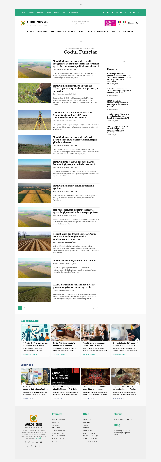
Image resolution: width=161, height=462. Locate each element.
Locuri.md (27, 367)
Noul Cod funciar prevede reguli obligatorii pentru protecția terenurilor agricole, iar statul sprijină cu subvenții (72, 65)
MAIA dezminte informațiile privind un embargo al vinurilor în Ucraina (117, 104)
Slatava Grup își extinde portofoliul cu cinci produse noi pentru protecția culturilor (117, 129)
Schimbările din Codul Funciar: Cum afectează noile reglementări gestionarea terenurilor (75, 239)
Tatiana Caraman (58, 266)
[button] (134, 23)
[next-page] (29, 310)
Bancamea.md (30, 323)
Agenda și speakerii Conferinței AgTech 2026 (121, 435)
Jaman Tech (37, 441)
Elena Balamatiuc (58, 72)
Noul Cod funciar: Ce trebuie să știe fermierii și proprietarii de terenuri (74, 165)
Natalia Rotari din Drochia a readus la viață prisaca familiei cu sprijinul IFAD (118, 116)
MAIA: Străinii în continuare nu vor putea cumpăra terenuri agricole (74, 288)
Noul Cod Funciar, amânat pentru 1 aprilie (74, 189)
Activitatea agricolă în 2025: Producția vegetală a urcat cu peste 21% (119, 91)
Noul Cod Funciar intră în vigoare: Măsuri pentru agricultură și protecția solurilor (74, 91)
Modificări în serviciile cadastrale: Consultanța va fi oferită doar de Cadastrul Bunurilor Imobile (74, 118)
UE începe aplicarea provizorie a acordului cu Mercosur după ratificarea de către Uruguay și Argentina (119, 77)
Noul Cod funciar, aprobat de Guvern (75, 263)
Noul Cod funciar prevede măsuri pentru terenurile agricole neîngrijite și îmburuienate (76, 142)
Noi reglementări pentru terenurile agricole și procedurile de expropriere (76, 214)
